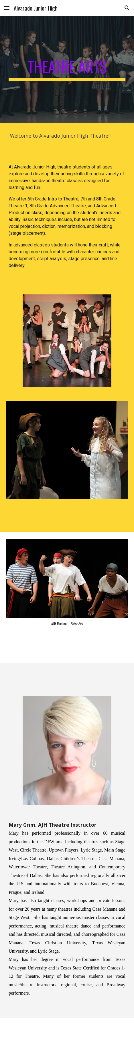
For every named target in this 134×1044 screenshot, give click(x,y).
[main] (67, 69)
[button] (7, 8)
